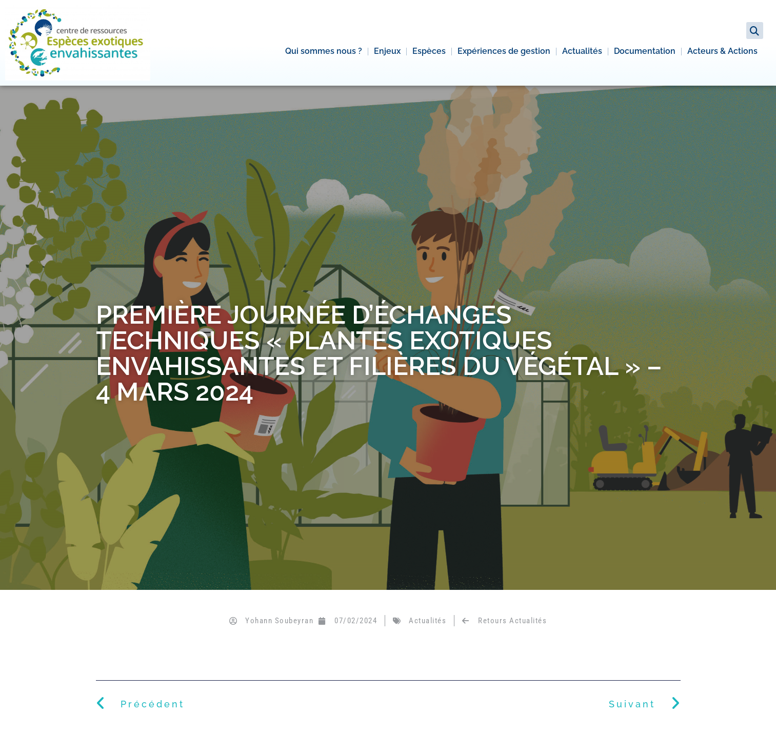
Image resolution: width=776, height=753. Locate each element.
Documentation (644, 51)
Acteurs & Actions (722, 51)
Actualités (582, 51)
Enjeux (387, 51)
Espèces (429, 51)
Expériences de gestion (503, 51)
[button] (754, 30)
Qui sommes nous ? (323, 51)
